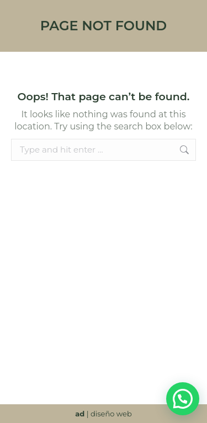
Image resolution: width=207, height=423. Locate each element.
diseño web (111, 413)
